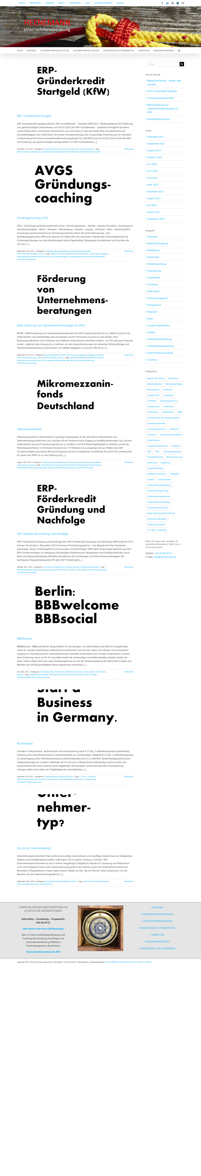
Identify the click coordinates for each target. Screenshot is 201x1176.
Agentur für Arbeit (57, 254)
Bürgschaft (33, 674)
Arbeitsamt (69, 254)
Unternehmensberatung (26, 357)
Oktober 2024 (154, 157)
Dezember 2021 (155, 191)
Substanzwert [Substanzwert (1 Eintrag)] (164, 479)
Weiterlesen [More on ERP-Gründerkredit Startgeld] (128, 149)
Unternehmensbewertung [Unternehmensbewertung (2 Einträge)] (159, 485)
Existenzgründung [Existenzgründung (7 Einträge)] (168, 400)
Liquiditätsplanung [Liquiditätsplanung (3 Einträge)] (172, 451)
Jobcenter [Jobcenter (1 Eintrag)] (175, 445)
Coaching (93, 254)
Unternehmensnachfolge (26, 254)
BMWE (93, 357)
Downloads (153, 256)
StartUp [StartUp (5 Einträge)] (150, 479)
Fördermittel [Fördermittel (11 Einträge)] (168, 412)
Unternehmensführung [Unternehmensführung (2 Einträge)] (157, 490)
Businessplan (84, 254)
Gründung (83, 149)
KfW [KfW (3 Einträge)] (149, 451)
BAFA (72, 357)
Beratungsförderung (62, 251)
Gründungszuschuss (75, 256)
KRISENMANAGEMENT (158, 941)
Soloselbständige (98, 256)
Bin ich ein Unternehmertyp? (34, 848)
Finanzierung (64, 149)
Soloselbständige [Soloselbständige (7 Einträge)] (155, 468)
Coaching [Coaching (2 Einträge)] (167, 389)
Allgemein (50, 251)
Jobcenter (87, 256)
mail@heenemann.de (165, 556)
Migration (79, 672)
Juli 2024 (152, 164)
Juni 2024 (152, 170)
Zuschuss (40, 254)
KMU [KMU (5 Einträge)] (157, 451)
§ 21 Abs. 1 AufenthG (87, 776)
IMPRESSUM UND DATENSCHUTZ (123, 962)
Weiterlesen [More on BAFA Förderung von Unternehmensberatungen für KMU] (128, 355)
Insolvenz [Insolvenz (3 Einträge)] (151, 434)
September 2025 (156, 143)
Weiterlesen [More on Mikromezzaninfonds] (128, 462)
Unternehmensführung (85, 360)
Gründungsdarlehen (61, 152)
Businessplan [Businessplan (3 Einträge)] (153, 389)
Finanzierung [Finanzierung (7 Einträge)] (153, 406)
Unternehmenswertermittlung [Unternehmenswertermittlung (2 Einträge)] (161, 513)
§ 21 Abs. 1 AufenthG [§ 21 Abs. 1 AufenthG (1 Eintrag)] (157, 530)
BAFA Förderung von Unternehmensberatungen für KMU (51, 325)
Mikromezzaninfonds (29, 429)
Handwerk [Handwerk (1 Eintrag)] (174, 428)
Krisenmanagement (78, 355)
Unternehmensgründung (26, 259)
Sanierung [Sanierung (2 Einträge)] (152, 462)
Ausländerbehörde (66, 779)
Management (92, 355)
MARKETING (157, 934)
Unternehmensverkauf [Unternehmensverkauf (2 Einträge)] (157, 507)
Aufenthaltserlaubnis (25, 779)
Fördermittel (74, 149)
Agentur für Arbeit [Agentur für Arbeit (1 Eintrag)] (155, 378)
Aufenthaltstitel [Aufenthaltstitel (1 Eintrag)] (154, 383)
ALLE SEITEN (146, 962)
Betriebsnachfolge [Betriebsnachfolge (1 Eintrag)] (174, 383)
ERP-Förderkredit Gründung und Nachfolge (42, 534)
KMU (43, 360)
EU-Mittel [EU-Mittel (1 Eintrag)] (151, 400)
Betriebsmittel (22, 152)
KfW (81, 152)
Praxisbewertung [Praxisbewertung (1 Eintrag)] (155, 456)
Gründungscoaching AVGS (32, 218)
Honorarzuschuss (33, 360)
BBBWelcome (24, 638)
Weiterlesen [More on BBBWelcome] (128, 672)
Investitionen (74, 152)
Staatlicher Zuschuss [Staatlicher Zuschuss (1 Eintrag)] (156, 473)
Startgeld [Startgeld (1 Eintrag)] (174, 473)
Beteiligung (47, 462)
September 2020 (156, 218)
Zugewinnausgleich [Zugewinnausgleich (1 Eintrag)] (156, 524)
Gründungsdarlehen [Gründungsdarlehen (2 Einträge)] (156, 423)
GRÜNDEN (157, 907)
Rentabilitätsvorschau (158, 118)
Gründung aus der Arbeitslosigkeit (54, 256)
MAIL (107, 962)
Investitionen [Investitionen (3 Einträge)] (153, 440)
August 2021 (154, 198)
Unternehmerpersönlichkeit (27, 884)
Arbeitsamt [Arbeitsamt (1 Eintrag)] (173, 378)
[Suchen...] (163, 64)
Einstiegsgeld (103, 254)
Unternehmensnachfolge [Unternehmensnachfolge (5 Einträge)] (158, 501)
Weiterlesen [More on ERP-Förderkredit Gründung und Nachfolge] (128, 567)
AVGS (76, 254)
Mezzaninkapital (82, 465)
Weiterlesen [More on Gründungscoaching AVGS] (128, 251)
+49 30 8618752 (163, 553)
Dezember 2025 (155, 136)
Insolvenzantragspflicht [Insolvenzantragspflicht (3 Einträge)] (171, 434)
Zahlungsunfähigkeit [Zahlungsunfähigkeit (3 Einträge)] (157, 518)
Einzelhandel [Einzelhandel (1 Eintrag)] (153, 395)
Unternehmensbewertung (160, 345)
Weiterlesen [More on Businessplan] (128, 776)
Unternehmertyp (45, 884)
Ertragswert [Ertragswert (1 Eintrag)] (168, 395)
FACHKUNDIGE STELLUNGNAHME (157, 948)
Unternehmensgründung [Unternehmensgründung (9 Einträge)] (158, 496)
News (86, 672)
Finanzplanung (90, 779)
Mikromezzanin (95, 465)
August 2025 (154, 150)
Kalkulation (153, 291)
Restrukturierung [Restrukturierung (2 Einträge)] (174, 456)
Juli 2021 (152, 205)
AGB (138, 962)
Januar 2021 (153, 211)
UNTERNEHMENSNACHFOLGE (158, 914)
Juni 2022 (152, 177)
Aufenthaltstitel (40, 779)
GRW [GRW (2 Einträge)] (179, 412)
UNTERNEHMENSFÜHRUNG (157, 921)
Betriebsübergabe (23, 570)
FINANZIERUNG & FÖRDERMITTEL (158, 927)
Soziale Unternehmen (97, 672)
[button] (179, 50)
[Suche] (182, 64)
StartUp (91, 149)
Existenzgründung (51, 149)
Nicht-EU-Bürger (91, 674)
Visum (39, 782)
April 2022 (152, 184)
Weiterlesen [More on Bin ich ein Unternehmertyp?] (128, 881)
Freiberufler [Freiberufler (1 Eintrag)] (152, 412)
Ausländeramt (52, 779)
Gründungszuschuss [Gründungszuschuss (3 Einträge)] (156, 428)
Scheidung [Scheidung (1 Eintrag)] (165, 462)
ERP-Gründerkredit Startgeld (34, 116)
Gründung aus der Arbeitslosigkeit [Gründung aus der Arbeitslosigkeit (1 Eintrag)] (163, 417)
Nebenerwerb (89, 152)
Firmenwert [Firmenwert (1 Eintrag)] (168, 406)
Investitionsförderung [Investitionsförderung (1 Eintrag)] (157, 445)
